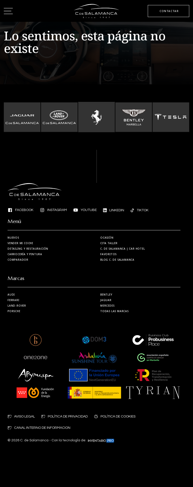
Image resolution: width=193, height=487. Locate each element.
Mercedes (107, 305)
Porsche (14, 311)
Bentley (106, 294)
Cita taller (109, 243)
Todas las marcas (114, 311)
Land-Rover (17, 305)
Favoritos (108, 254)
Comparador (18, 259)
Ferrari (13, 300)
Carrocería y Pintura (25, 254)
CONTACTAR (169, 11)
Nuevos (13, 237)
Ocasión (107, 237)
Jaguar (106, 300)
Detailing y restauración (28, 248)
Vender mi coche (20, 243)
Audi (11, 294)
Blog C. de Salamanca (117, 259)
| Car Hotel (122, 248)
